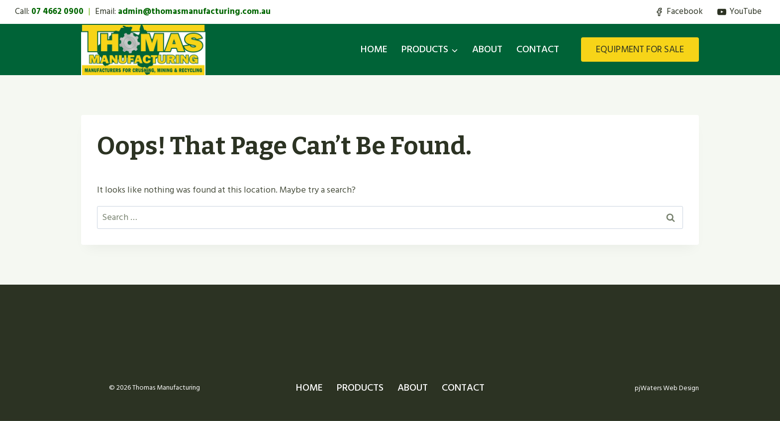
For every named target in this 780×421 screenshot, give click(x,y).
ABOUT (487, 49)
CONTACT (537, 49)
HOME (374, 49)
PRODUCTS (360, 388)
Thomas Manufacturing (166, 387)
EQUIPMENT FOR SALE (640, 49)
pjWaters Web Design (665, 388)
